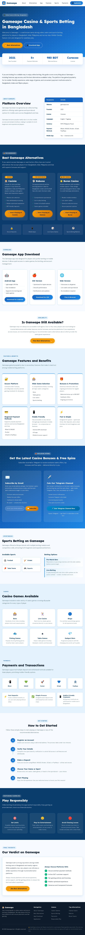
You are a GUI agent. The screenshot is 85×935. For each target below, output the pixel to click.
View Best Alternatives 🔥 (42, 341)
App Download (38, 916)
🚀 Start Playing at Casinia (15, 214)
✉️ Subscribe (31, 508)
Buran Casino (73, 916)
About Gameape (39, 910)
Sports (57, 3)
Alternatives (33, 3)
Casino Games (55, 910)
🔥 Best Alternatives (12, 45)
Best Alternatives (39, 913)
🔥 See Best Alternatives (17, 888)
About (24, 3)
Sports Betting (55, 913)
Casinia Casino (73, 910)
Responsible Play (56, 919)
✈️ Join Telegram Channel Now (63, 508)
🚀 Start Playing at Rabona (42, 214)
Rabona (71, 913)
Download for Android (15, 299)
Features (48, 3)
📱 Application (76, 3)
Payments (65, 3)
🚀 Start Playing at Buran (70, 214)
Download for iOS (42, 297)
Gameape (9, 3)
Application (37, 919)
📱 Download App (33, 45)
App (41, 3)
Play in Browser (70, 297)
